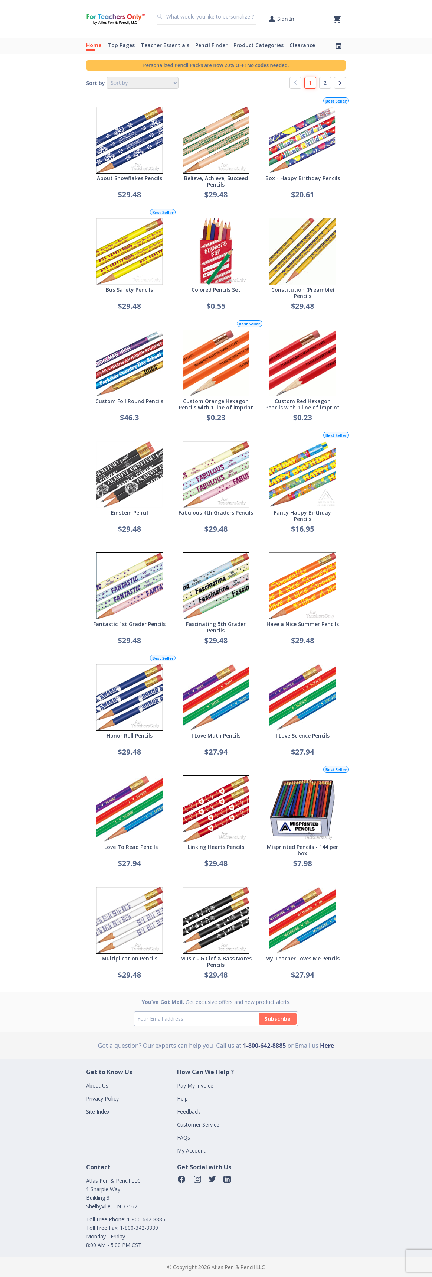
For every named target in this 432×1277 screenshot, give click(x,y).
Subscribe (278, 1018)
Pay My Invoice (195, 1085)
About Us (97, 1085)
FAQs (183, 1137)
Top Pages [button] (121, 45)
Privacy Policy (102, 1098)
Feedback (188, 1111)
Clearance (302, 45)
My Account (191, 1150)
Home (94, 45)
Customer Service (198, 1124)
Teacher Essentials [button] (165, 45)
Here (327, 1045)
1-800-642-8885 (264, 1045)
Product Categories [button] (258, 45)
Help (182, 1098)
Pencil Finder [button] (211, 45)
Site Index (97, 1111)
